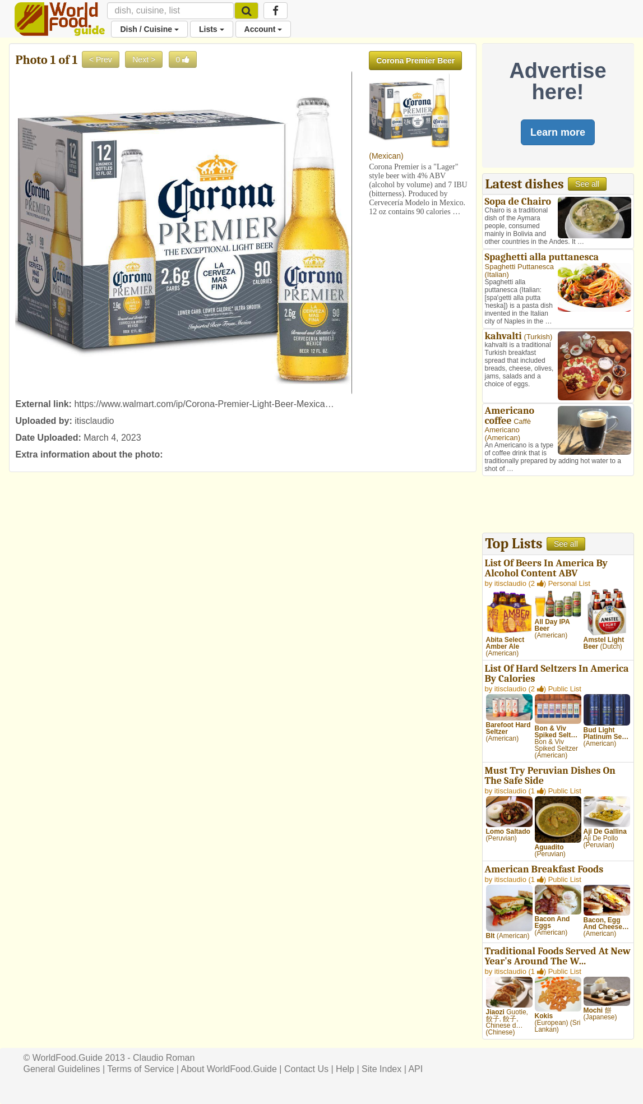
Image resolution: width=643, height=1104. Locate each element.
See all (587, 183)
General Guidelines (61, 1069)
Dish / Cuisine (149, 29)
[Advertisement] (558, 506)
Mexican (386, 155)
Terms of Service (140, 1069)
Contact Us (306, 1069)
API (415, 1069)
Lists (211, 29)
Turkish (538, 336)
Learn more (557, 132)
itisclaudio (94, 421)
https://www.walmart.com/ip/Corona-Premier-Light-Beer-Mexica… (204, 404)
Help (345, 1069)
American (502, 437)
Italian (497, 274)
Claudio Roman (164, 1058)
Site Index (381, 1069)
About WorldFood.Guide (229, 1069)
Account (263, 29)
